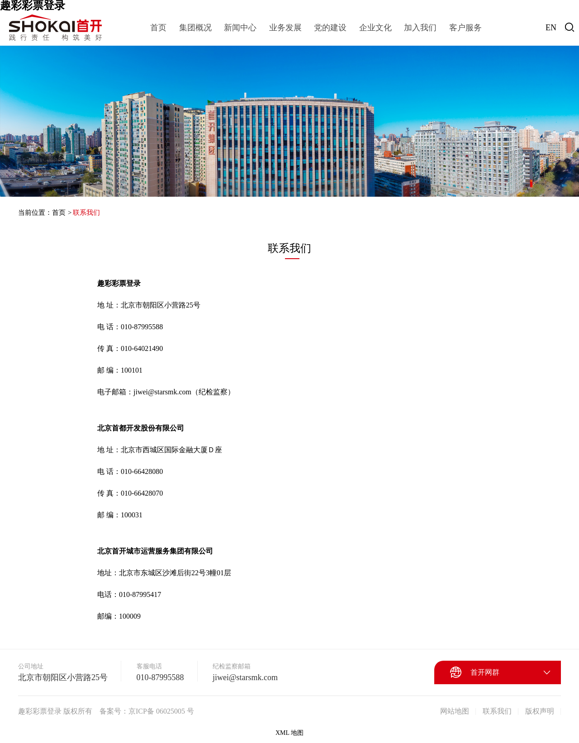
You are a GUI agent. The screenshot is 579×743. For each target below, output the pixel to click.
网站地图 (454, 711)
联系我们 (86, 212)
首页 (59, 212)
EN (551, 27)
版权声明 (539, 711)
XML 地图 (289, 732)
